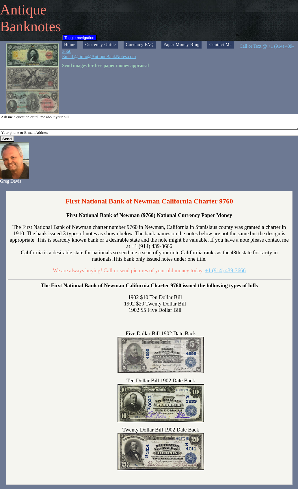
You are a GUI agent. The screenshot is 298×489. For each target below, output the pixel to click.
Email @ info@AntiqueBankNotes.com (99, 56)
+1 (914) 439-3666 (225, 270)
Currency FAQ (140, 44)
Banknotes (30, 26)
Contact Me (220, 44)
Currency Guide (100, 44)
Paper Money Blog (181, 44)
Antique (23, 9)
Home (69, 44)
